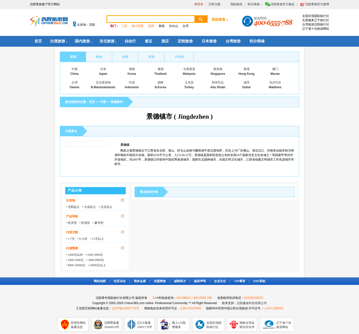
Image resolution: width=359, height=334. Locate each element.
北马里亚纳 (103, 82)
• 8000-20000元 (75, 265)
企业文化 (220, 281)
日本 (103, 69)
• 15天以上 (97, 239)
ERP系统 (259, 281)
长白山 (173, 26)
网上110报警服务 (178, 325)
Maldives (275, 87)
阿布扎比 (218, 82)
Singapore (217, 74)
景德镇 (124, 145)
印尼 (132, 82)
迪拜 (247, 82)
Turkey (189, 87)
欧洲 (99, 57)
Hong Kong (246, 74)
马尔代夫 (275, 82)
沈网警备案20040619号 (111, 325)
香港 (247, 69)
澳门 (275, 69)
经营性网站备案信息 (78, 325)
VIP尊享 (239, 281)
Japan (103, 74)
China (74, 74)
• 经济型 (71, 223)
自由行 (130, 41)
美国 (151, 26)
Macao (275, 74)
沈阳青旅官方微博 (317, 4)
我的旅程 (236, 4)
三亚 (124, 26)
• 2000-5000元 (75, 260)
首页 (38, 41)
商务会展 (140, 281)
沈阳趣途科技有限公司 (252, 303)
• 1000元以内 (74, 254)
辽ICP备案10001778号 (144, 325)
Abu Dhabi (217, 87)
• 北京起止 (105, 207)
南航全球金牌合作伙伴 (247, 325)
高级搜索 (218, 19)
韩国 (132, 69)
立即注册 (214, 4)
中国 (75, 69)
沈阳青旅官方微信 (282, 4)
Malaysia (189, 74)
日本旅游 (209, 41)
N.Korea (160, 87)
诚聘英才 (180, 281)
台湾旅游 (233, 41)
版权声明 (200, 281)
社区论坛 (120, 281)
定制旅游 (185, 41)
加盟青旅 (160, 281)
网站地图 (100, 281)
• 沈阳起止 (73, 207)
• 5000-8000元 (95, 260)
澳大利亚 (138, 26)
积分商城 (254, 4)
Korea (131, 74)
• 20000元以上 (97, 265)
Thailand (160, 74)
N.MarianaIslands (103, 87)
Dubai (246, 87)
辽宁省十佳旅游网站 (283, 325)
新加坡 (217, 69)
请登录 (198, 4)
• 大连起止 (89, 207)
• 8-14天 (82, 239)
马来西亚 (189, 69)
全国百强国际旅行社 (213, 325)
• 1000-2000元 (94, 254)
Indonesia (132, 87)
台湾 (185, 26)
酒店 (165, 41)
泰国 (162, 26)
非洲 (151, 57)
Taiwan (75, 87)
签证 (148, 41)
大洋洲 (179, 57)
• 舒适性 (84, 223)
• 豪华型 (97, 223)
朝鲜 (161, 82)
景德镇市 (117, 102)
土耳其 (189, 82)
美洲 (125, 57)
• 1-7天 (70, 239)
